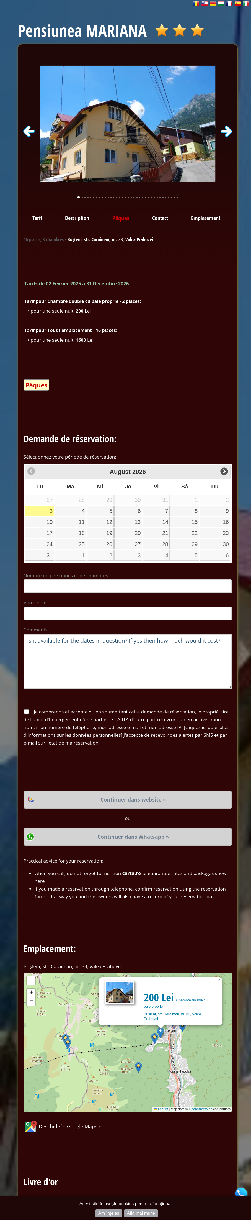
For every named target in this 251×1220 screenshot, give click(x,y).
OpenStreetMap (200, 1109)
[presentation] (66, 768)
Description (77, 218)
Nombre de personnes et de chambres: (66, 575)
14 (165, 522)
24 (49, 544)
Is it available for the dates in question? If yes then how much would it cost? (128, 661)
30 (226, 544)
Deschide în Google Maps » (62, 1126)
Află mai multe (141, 1213)
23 (226, 533)
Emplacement (205, 218)
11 (82, 522)
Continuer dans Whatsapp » (133, 836)
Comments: (36, 629)
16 (226, 522)
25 (82, 544)
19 (109, 533)
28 (165, 544)
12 (109, 522)
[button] (160, 1032)
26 (109, 544)
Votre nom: (36, 602)
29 (195, 544)
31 (49, 555)
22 (195, 533)
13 (137, 522)
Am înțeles (108, 1213)
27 (137, 544)
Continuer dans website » (133, 799)
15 (195, 522)
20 (137, 533)
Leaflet (161, 1109)
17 (49, 533)
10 (49, 522)
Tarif (37, 218)
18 (82, 533)
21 (165, 533)
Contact (160, 218)
